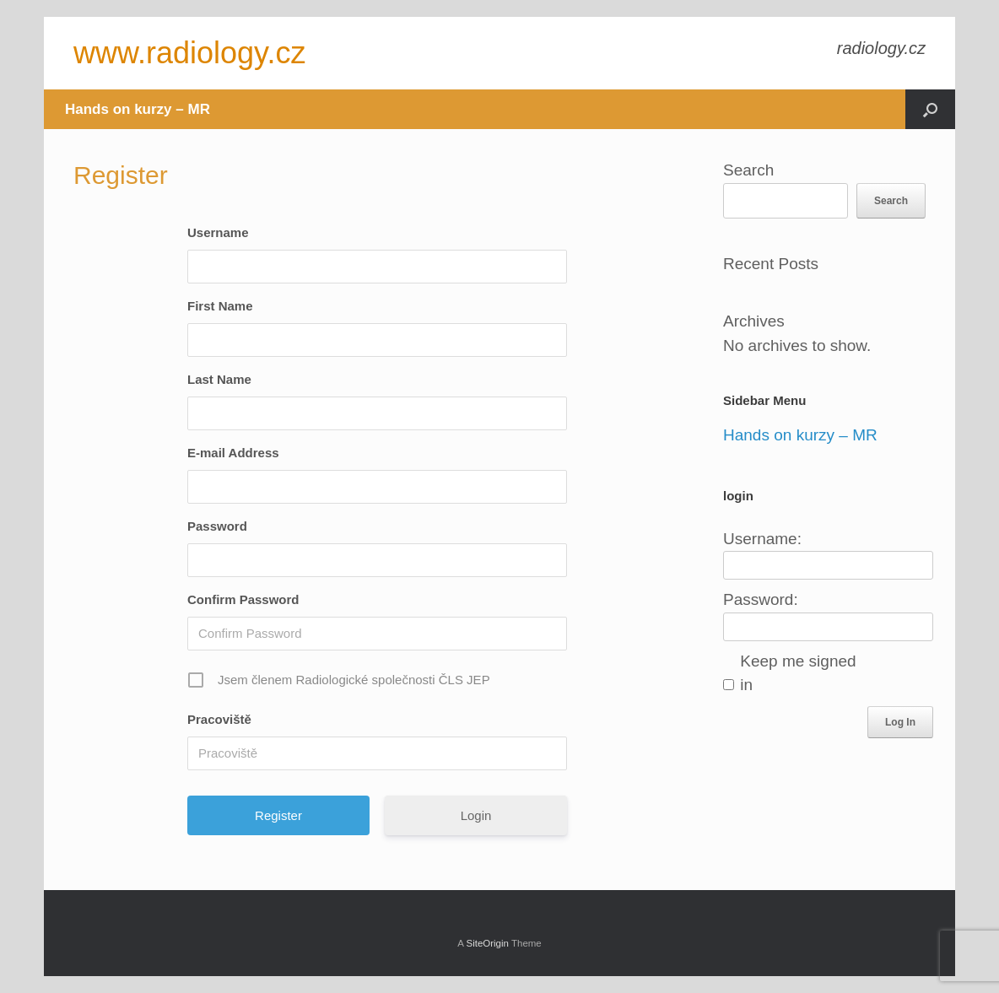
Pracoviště (219, 719)
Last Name (219, 379)
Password (217, 526)
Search (748, 170)
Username (218, 232)
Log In (900, 722)
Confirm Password (243, 599)
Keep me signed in (798, 673)
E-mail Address (233, 452)
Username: (762, 539)
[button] (930, 109)
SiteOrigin (487, 943)
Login (476, 815)
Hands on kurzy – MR (137, 109)
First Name (220, 306)
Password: (760, 599)
